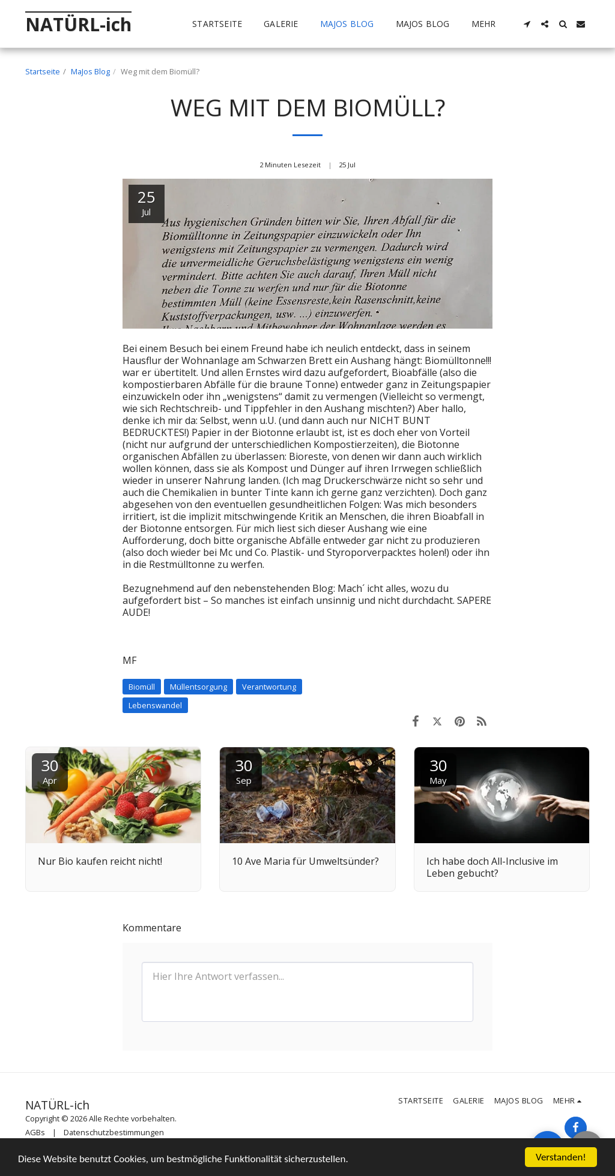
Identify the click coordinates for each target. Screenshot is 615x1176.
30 (50, 770)
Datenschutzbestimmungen (114, 1132)
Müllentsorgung (198, 686)
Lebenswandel (155, 705)
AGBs (35, 1132)
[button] (526, 24)
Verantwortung (269, 686)
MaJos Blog (90, 71)
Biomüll (142, 686)
